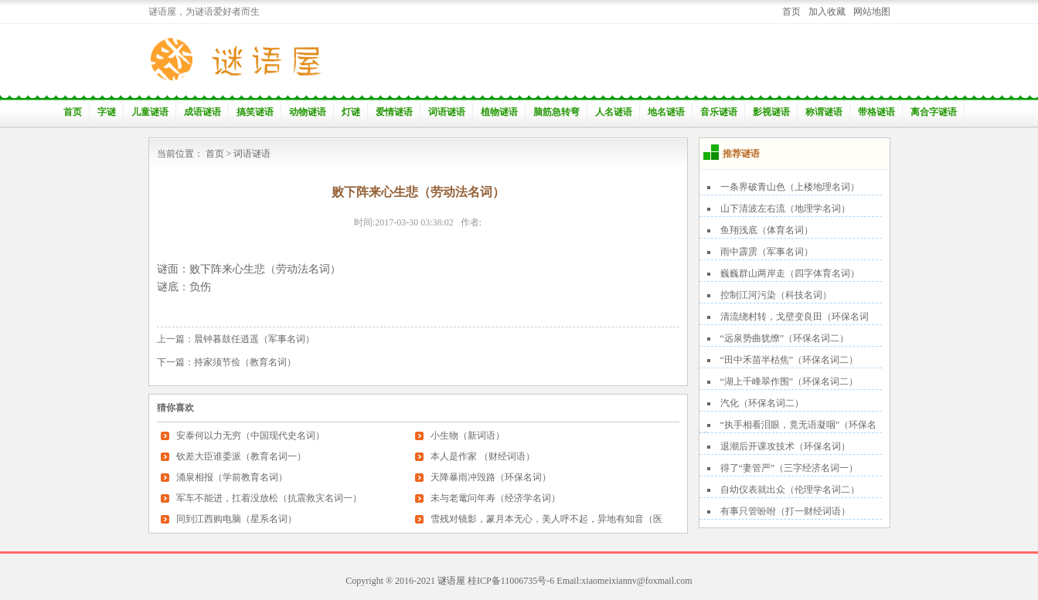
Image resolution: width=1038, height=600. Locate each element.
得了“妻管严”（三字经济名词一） (789, 468)
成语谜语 (202, 112)
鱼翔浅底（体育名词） (766, 230)
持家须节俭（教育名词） (245, 362)
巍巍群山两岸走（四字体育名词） (789, 273)
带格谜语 (876, 112)
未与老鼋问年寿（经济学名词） (495, 498)
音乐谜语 (718, 112)
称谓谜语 (823, 112)
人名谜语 (613, 112)
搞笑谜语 (255, 112)
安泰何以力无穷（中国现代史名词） (250, 435)
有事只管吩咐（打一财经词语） (785, 511)
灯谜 (351, 112)
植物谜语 (499, 112)
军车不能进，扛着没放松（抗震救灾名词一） (269, 498)
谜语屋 (451, 580)
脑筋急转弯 (556, 112)
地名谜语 (666, 112)
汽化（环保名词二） (762, 403)
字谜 (106, 112)
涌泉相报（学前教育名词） (232, 477)
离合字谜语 (933, 112)
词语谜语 (446, 112)
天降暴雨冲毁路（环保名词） (491, 477)
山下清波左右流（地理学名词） (785, 208)
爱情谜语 (394, 112)
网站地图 (871, 11)
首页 (791, 11)
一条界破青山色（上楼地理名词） (789, 186)
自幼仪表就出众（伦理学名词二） (789, 489)
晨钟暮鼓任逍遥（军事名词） (254, 339)
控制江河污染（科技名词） (776, 295)
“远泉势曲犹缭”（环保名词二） (784, 338)
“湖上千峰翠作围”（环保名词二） (789, 381)
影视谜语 (771, 112)
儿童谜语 (149, 112)
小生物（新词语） (468, 435)
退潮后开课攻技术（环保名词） (785, 446)
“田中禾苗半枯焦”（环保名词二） (789, 359)
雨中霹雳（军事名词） (766, 251)
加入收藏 (827, 11)
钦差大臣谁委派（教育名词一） (241, 456)
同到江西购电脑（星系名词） (236, 519)
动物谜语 (307, 112)
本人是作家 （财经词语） (483, 456)
